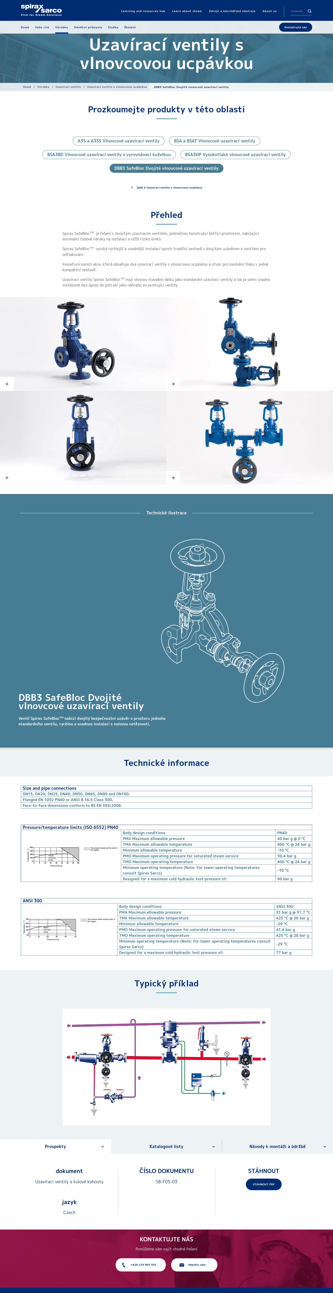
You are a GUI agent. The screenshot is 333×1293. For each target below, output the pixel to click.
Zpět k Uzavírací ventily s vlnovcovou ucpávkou (169, 187)
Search (309, 11)
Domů (27, 87)
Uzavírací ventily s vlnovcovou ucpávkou (117, 87)
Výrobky (43, 87)
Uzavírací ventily (68, 87)
